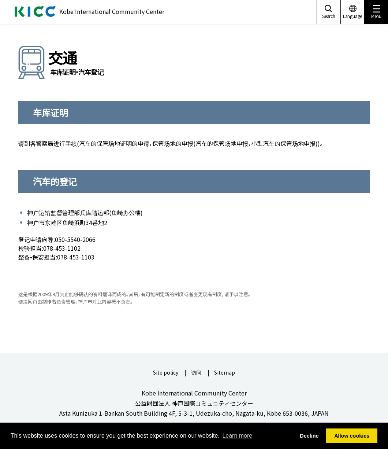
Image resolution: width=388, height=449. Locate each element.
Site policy (165, 373)
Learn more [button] (237, 436)
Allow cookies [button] (351, 436)
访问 (196, 373)
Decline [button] (309, 436)
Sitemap (224, 373)
